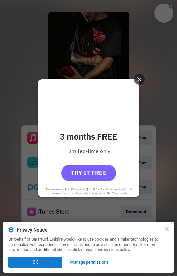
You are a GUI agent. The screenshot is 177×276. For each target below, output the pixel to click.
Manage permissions (89, 262)
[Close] (166, 228)
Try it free (89, 173)
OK (35, 262)
